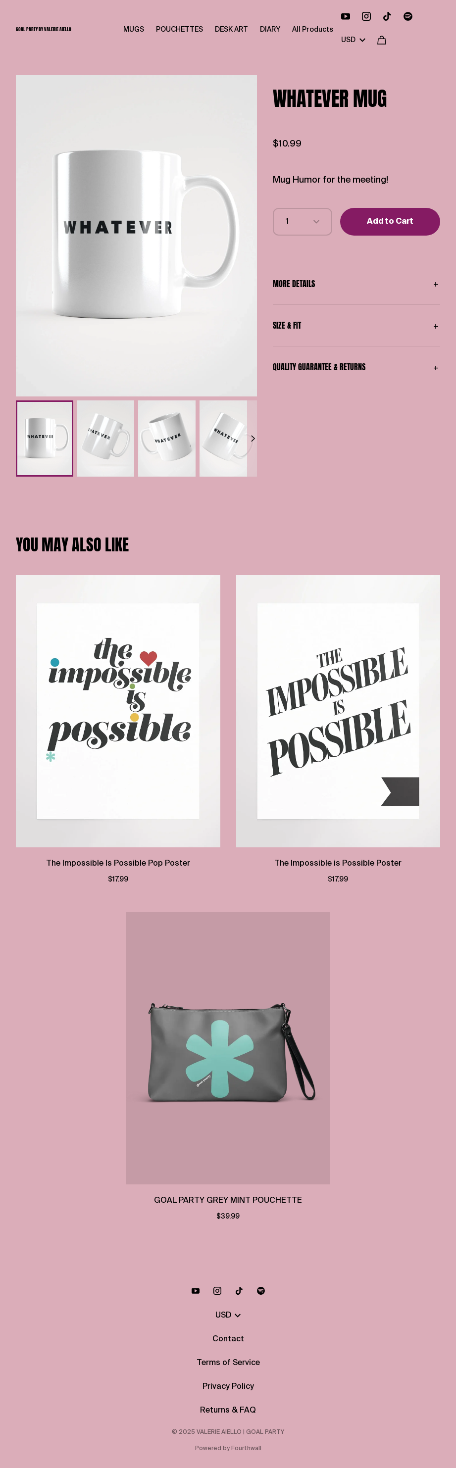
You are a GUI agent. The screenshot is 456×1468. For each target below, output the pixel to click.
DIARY (270, 29)
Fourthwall (246, 1449)
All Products (312, 29)
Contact (228, 1339)
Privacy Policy (228, 1387)
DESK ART (231, 29)
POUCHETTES (179, 29)
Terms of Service (228, 1363)
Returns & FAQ (228, 1411)
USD (353, 40)
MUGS (133, 29)
